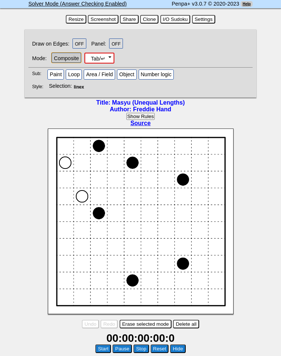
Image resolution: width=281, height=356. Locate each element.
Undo (90, 324)
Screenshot (102, 19)
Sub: (39, 73)
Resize (76, 19)
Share (129, 19)
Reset (159, 349)
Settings (204, 19)
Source (140, 123)
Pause (122, 349)
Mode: (39, 58)
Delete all (186, 324)
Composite (66, 58)
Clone (149, 19)
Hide (178, 349)
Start (103, 349)
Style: (38, 86)
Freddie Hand (152, 109)
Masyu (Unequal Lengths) (148, 102)
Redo (109, 324)
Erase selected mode (145, 324)
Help (247, 4)
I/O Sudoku (175, 19)
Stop (141, 349)
